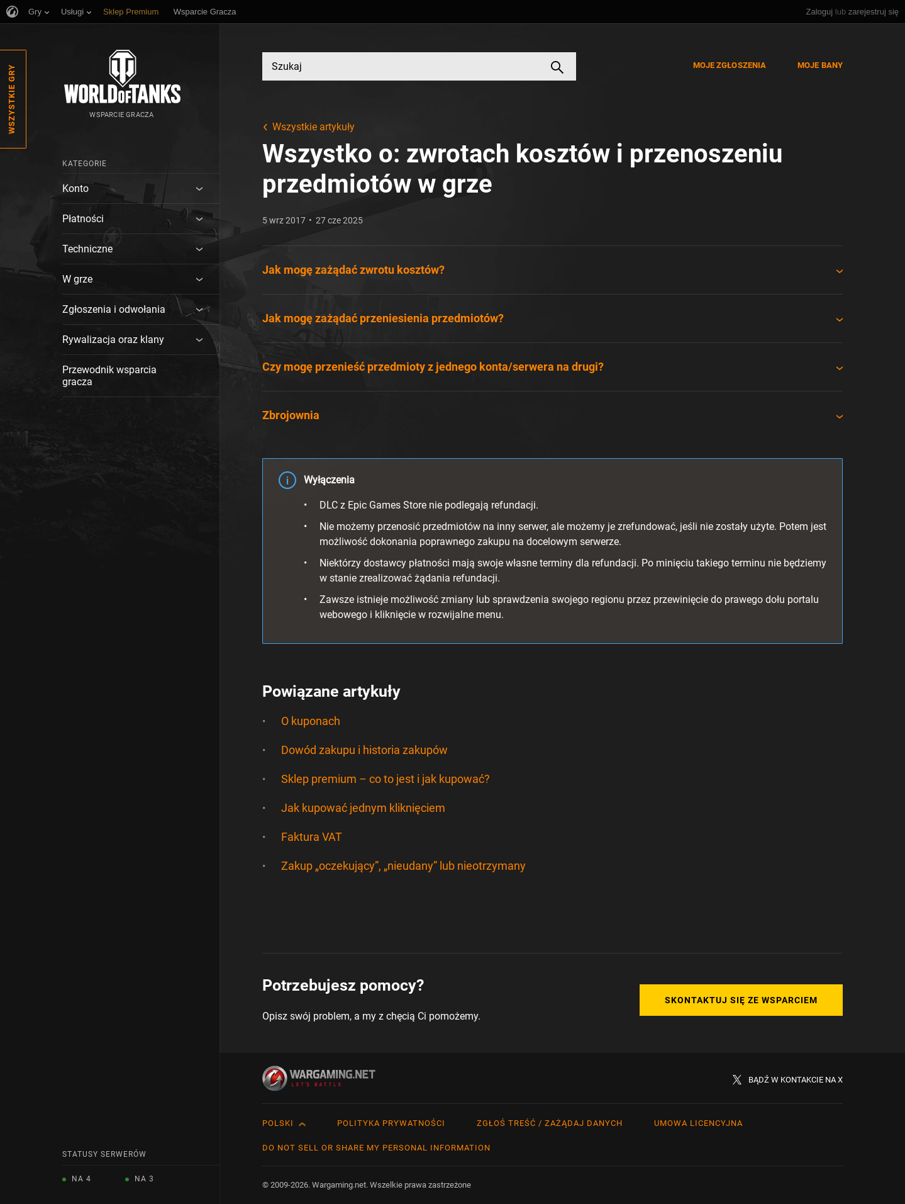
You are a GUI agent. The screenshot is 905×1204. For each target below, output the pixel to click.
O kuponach (310, 721)
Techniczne (87, 249)
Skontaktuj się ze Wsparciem (741, 1000)
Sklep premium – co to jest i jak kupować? (385, 778)
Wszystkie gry (11, 99)
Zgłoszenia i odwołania (113, 309)
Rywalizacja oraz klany (113, 340)
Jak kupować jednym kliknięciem (363, 807)
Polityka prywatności (391, 1123)
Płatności (83, 219)
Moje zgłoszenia (730, 65)
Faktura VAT (311, 836)
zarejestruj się (873, 11)
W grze (77, 279)
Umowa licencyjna (698, 1123)
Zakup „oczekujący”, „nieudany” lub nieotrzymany (403, 865)
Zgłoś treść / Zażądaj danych (550, 1123)
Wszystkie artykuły (313, 127)
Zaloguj (819, 11)
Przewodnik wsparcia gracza (109, 376)
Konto (75, 188)
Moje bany (820, 65)
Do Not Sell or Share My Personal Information (376, 1147)
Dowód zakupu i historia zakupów (364, 750)
